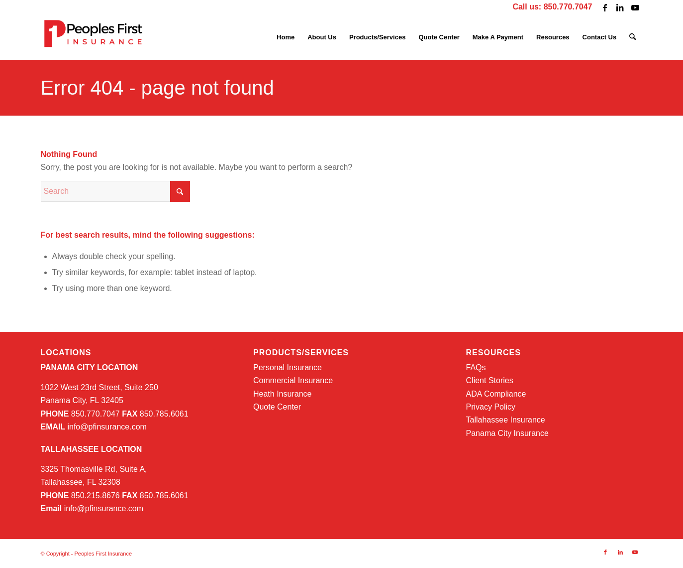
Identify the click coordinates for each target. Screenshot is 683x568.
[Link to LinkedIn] (620, 7)
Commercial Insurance (293, 380)
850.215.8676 (80, 495)
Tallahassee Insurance (505, 420)
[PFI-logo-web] (94, 37)
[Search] (632, 37)
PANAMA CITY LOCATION (89, 367)
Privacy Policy (491, 407)
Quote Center (277, 407)
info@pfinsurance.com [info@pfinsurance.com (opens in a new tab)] (106, 427)
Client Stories (489, 380)
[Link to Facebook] (605, 7)
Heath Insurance (282, 394)
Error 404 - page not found (157, 88)
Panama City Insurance (507, 433)
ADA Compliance (496, 394)
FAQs (476, 367)
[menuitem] (285, 37)
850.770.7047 (80, 414)
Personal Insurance (287, 367)
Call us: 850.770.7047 (552, 6)
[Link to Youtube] (635, 7)
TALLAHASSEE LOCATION (91, 449)
